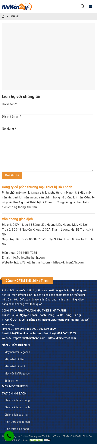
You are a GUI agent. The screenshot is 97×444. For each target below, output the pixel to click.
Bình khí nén (12, 380)
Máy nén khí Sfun (15, 359)
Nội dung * (9, 128)
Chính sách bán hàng (17, 400)
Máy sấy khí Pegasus (17, 373)
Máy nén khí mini (15, 366)
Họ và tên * (9, 104)
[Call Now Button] (9, 436)
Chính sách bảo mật (16, 414)
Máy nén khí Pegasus (17, 352)
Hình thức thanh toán (17, 421)
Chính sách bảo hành (17, 407)
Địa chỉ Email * (11, 116)
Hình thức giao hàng (17, 429)
